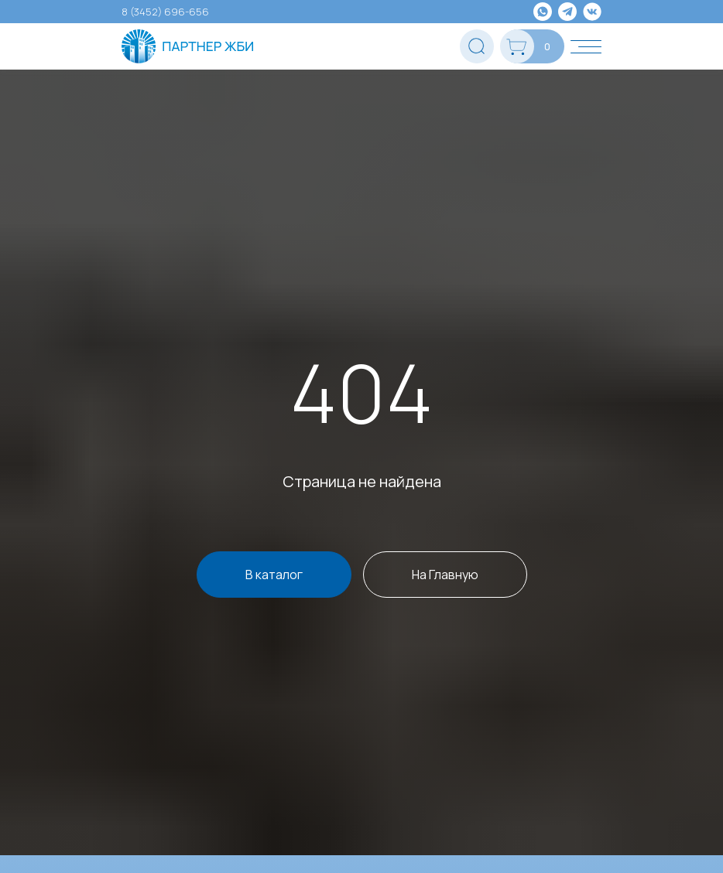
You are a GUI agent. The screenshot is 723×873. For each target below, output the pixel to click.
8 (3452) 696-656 (165, 12)
